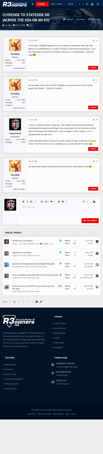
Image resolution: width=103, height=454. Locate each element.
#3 (97, 154)
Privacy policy (58, 448)
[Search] (98, 4)
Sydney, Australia (19, 103)
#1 (97, 75)
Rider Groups (59, 377)
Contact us (31, 448)
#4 (97, 196)
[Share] (93, 75)
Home (32, 4)
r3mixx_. (15, 278)
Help (67, 448)
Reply (94, 102)
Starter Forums (60, 358)
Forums (41, 4)
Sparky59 (90, 323)
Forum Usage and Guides (68, 401)
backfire (46, 278)
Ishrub (14, 326)
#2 (97, 115)
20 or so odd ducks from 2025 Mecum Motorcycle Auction (35, 309)
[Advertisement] (51, 52)
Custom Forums (60, 363)
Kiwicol (90, 278)
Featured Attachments (14, 413)
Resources (9, 404)
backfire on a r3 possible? (22, 275)
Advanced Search (12, 418)
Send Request (63, 418)
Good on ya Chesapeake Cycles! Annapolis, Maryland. (33, 298)
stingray (15, 290)
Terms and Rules (44, 448)
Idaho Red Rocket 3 (86, 312)
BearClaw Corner (34, 278)
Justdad (14, 312)
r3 (31, 25)
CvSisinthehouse (18, 301)
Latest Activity (11, 409)
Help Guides (63, 410)
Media (70, 4)
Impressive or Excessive (21, 287)
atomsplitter (89, 301)
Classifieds (58, 382)
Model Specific (59, 367)
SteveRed (8, 25)
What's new (56, 4)
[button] (47, 4)
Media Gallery (10, 399)
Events (56, 372)
